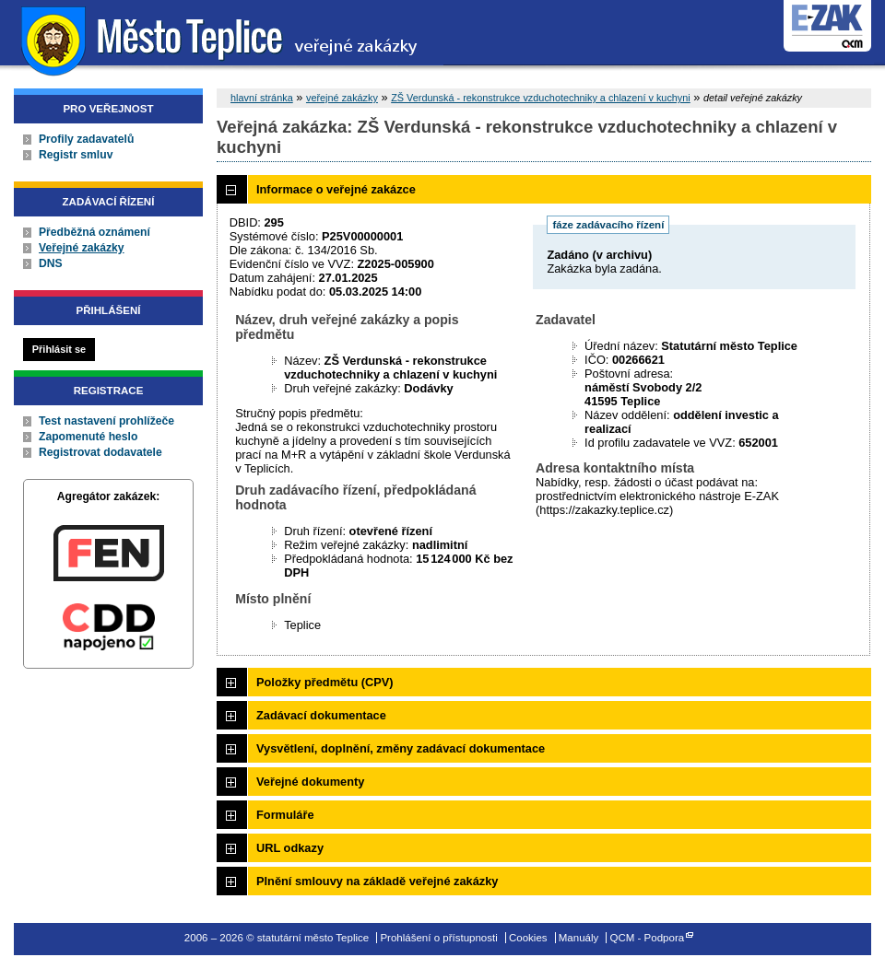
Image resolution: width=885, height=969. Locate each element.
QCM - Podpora (647, 937)
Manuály (579, 937)
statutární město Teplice (221, 39)
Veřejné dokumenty (310, 781)
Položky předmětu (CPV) (325, 682)
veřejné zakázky (342, 97)
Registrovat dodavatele (100, 452)
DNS (51, 263)
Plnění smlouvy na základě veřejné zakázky (377, 881)
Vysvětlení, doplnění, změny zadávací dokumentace (400, 748)
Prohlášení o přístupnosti (438, 937)
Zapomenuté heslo (88, 436)
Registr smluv (75, 154)
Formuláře (285, 815)
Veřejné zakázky (81, 247)
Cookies (528, 937)
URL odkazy (290, 848)
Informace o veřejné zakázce (336, 189)
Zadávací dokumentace (321, 715)
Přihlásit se (59, 349)
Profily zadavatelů (86, 139)
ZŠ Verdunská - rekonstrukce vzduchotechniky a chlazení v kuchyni (540, 97)
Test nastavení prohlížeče (106, 420)
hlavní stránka (261, 97)
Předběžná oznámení (94, 232)
